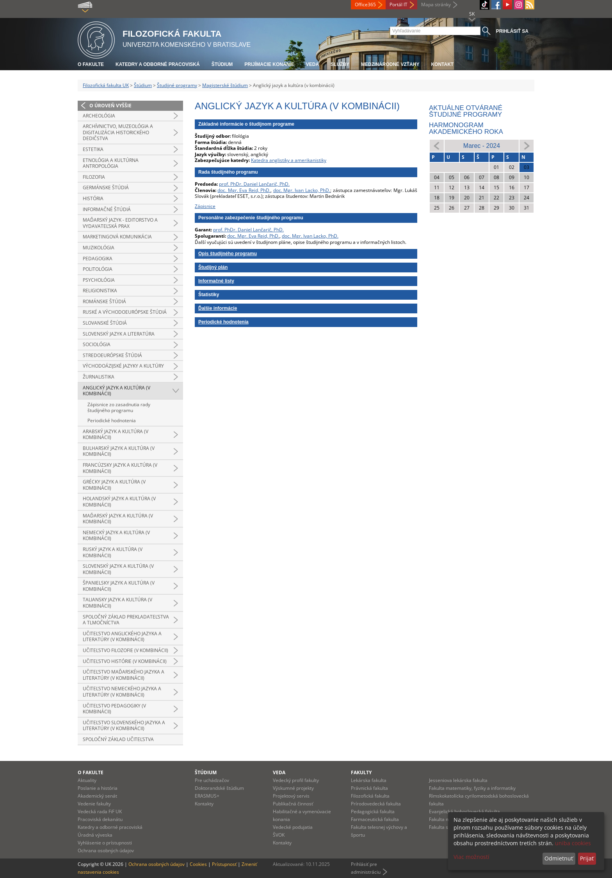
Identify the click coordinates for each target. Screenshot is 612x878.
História (93, 198)
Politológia (97, 269)
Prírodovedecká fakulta (376, 803)
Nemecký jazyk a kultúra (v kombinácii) (116, 535)
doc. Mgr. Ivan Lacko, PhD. (302, 190)
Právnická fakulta (369, 788)
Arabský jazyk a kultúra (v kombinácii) (115, 434)
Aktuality (87, 780)
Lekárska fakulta (368, 780)
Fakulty (361, 772)
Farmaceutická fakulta (375, 819)
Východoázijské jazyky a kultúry (123, 366)
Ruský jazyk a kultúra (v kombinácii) (112, 552)
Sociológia (96, 344)
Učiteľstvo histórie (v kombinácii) (125, 661)
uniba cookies (573, 843)
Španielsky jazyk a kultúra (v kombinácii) (119, 585)
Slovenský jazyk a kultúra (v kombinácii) (118, 569)
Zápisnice (205, 206)
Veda (312, 64)
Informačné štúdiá (107, 209)
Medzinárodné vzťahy (390, 64)
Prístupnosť (224, 864)
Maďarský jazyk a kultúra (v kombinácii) (118, 518)
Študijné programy (177, 85)
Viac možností (471, 856)
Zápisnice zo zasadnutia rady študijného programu (118, 407)
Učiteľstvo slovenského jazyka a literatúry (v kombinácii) (124, 725)
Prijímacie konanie (269, 64)
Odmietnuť (558, 858)
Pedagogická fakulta (373, 811)
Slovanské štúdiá (105, 323)
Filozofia (94, 177)
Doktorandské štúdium (219, 788)
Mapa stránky (436, 4)
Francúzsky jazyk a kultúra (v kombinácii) (120, 468)
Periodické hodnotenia (111, 420)
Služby (340, 64)
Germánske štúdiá (106, 187)
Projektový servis (291, 796)
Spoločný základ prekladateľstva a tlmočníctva (126, 619)
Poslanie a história (97, 788)
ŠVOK (279, 835)
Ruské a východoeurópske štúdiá (125, 312)
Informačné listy (216, 281)
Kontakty (204, 803)
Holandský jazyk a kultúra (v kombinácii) (119, 501)
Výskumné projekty (293, 788)
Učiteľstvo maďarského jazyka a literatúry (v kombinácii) (123, 674)
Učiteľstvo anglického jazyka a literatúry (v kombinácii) (122, 636)
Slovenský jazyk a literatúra (119, 334)
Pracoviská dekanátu (100, 819)
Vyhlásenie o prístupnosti (105, 842)
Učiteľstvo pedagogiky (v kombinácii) (114, 708)
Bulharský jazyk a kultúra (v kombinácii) (119, 451)
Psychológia (99, 280)
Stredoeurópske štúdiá (112, 355)
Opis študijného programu (227, 253)
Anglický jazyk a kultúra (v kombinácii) (116, 390)
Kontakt (442, 64)
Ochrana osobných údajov (106, 850)
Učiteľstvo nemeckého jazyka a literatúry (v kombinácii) (122, 691)
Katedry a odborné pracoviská (158, 64)
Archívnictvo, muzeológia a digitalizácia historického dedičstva (118, 132)
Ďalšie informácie (217, 308)
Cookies (198, 864)
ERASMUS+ (207, 796)
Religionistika (100, 290)
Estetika (93, 149)
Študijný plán (213, 267)
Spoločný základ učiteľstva (118, 739)
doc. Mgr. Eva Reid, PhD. (243, 190)
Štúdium (222, 64)
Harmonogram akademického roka (466, 128)
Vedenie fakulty (94, 803)
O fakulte (91, 64)
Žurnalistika (98, 376)
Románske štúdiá (104, 301)
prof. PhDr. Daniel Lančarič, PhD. (254, 184)
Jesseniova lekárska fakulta (458, 780)
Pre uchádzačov (212, 780)
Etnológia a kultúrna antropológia (111, 163)
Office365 (365, 4)
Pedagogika (97, 258)
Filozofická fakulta (370, 796)
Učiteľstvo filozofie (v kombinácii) (125, 650)
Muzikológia (98, 247)
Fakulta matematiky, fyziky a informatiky (472, 788)
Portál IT (398, 4)
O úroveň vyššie (110, 105)
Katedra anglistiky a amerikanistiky (288, 160)
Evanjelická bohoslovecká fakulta (464, 811)
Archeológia (99, 115)
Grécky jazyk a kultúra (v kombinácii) (114, 484)
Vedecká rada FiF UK (100, 811)
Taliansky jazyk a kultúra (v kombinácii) (117, 602)
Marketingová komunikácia (117, 236)
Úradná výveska (95, 835)
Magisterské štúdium (225, 85)
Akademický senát (97, 796)
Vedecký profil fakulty (296, 780)
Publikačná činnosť (293, 803)
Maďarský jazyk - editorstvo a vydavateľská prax (120, 223)
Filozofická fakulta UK (106, 85)
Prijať (587, 858)
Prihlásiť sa (512, 31)
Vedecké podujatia (293, 827)
